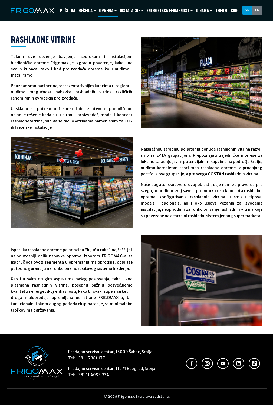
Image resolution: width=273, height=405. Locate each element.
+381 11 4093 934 (92, 374)
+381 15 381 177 (90, 358)
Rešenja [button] (85, 10)
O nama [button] (202, 10)
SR (247, 10)
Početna (67, 10)
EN (257, 10)
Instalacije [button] (130, 10)
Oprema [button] (106, 10)
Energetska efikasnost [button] (168, 10)
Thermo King (227, 10)
